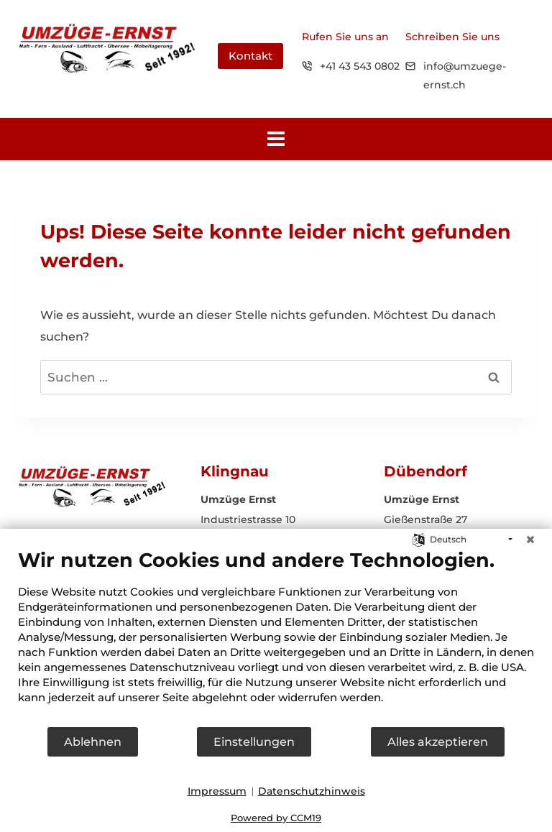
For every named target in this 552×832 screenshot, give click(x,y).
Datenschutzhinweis (311, 791)
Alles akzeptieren (437, 742)
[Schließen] (530, 539)
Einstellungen (254, 742)
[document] (276, 637)
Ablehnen (92, 742)
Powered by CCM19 (276, 817)
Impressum (217, 791)
